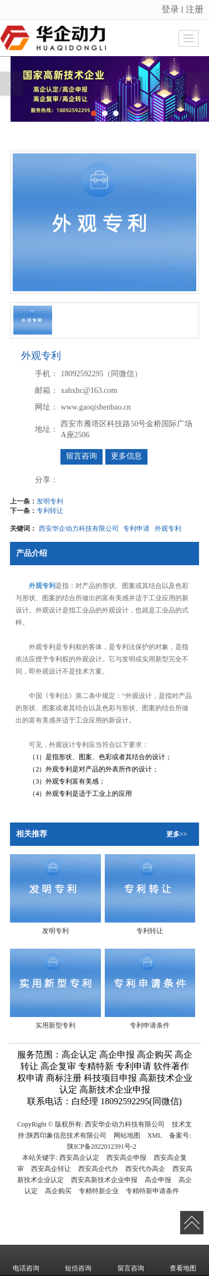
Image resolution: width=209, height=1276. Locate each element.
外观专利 (168, 528)
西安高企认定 (79, 1158)
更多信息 (126, 456)
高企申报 (158, 1180)
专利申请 (136, 528)
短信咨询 (78, 1260)
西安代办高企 (145, 1169)
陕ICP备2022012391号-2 (101, 1146)
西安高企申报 (126, 1158)
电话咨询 (26, 1260)
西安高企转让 (51, 1169)
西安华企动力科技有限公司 (79, 528)
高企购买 (58, 1191)
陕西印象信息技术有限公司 (66, 1135)
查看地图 (183, 1260)
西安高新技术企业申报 (104, 1180)
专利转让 (50, 511)
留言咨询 (81, 456)
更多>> (176, 834)
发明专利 (50, 501)
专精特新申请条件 (152, 1191)
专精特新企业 (99, 1191)
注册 (194, 9)
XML (154, 1135)
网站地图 (127, 1135)
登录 (170, 9)
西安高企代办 (98, 1169)
